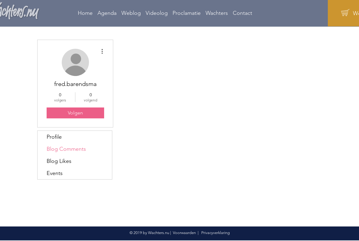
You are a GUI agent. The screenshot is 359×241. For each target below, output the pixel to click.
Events (55, 173)
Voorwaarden (184, 232)
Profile (54, 137)
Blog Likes (59, 161)
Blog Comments (66, 149)
